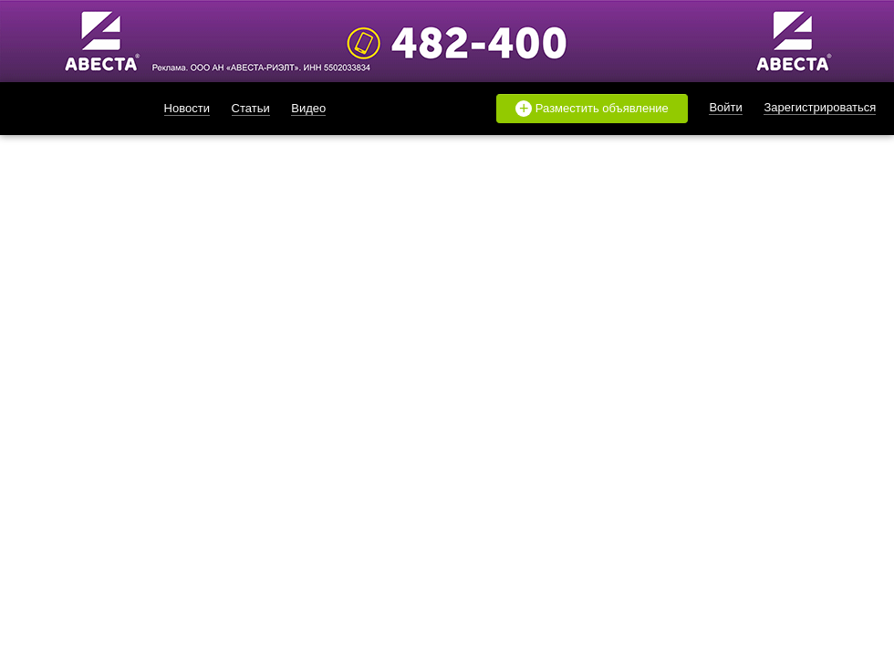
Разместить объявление (592, 108)
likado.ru (68, 108)
